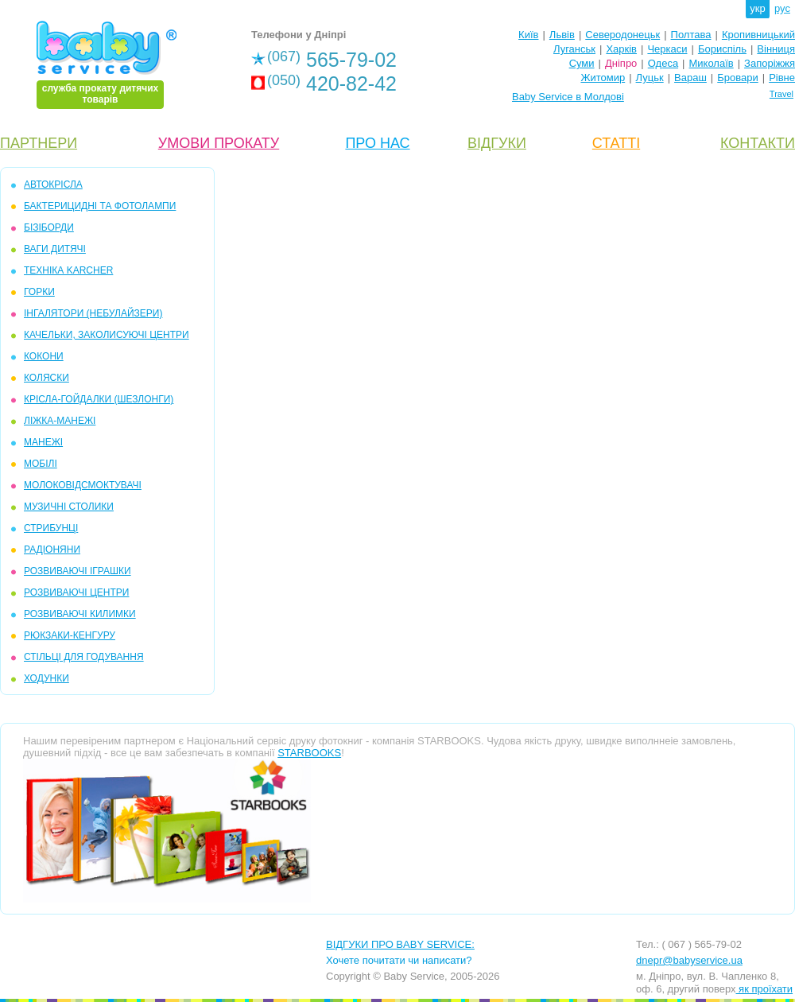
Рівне (782, 78)
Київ (528, 35)
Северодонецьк (622, 35)
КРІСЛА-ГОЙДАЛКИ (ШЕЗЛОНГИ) (98, 399)
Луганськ (574, 49)
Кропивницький (758, 35)
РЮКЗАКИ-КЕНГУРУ (69, 635)
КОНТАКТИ (757, 143)
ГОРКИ (39, 291)
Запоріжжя (769, 63)
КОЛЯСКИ (46, 377)
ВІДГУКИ (496, 143)
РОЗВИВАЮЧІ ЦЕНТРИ (76, 592)
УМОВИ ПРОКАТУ (218, 143)
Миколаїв (711, 63)
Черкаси (667, 49)
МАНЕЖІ (43, 442)
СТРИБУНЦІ (51, 528)
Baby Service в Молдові (568, 97)
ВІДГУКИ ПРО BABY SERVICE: (400, 944)
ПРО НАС (377, 143)
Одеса (663, 63)
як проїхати (764, 989)
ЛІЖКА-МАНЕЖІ (59, 420)
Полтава (691, 35)
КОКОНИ (44, 356)
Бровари (737, 78)
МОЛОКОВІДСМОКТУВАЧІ (83, 485)
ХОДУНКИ (46, 678)
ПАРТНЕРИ (38, 143)
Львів (562, 35)
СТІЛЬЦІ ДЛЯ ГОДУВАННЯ (84, 656)
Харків (621, 49)
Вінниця (776, 49)
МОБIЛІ (40, 463)
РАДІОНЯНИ (52, 549)
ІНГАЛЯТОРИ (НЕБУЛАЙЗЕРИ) (93, 313)
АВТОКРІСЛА (53, 184)
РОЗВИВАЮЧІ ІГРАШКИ (77, 571)
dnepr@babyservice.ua (689, 960)
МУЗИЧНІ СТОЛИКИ (69, 506)
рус (782, 8)
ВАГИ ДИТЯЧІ (55, 248)
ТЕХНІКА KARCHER (68, 270)
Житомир (602, 78)
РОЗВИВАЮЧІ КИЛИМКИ (80, 613)
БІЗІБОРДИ (49, 227)
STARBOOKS (309, 753)
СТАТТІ (616, 143)
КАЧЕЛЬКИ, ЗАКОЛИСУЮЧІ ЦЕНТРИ (106, 334)
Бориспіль (722, 49)
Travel (781, 94)
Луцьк (650, 78)
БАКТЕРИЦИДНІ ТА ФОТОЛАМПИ (100, 206)
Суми (582, 63)
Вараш (690, 78)
